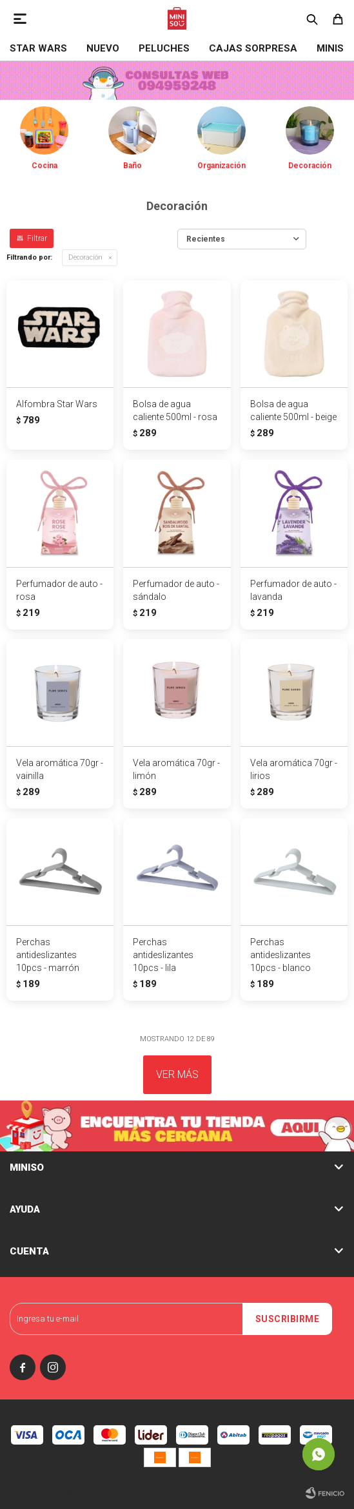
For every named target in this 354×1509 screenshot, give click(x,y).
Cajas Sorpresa (253, 48)
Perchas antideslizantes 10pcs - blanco (280, 955)
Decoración (85, 257)
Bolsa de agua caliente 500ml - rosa (175, 410)
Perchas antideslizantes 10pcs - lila (163, 955)
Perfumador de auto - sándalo (176, 590)
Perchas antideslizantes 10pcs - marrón (47, 955)
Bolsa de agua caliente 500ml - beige (293, 410)
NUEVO (102, 48)
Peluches (164, 48)
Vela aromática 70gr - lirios (293, 769)
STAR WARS (38, 48)
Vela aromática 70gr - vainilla (59, 769)
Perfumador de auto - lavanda (293, 590)
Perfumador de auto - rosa (59, 590)
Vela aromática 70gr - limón (176, 769)
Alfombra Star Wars (56, 404)
